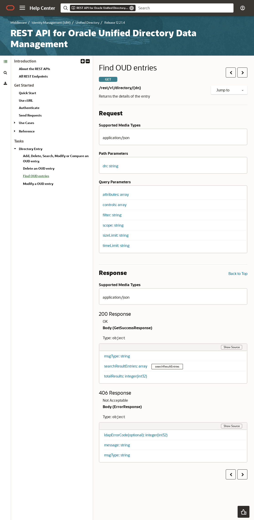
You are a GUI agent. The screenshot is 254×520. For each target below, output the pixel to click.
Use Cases (26, 123)
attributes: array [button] (116, 194)
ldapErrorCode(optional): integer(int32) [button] (135, 434)
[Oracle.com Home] (10, 8)
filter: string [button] (112, 214)
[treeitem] (56, 177)
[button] (22, 8)
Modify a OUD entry (38, 183)
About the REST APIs (34, 69)
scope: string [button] (113, 225)
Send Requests (30, 115)
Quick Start (27, 93)
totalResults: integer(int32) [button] (125, 376)
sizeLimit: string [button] (115, 235)
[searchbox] (184, 8)
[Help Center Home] (42, 8)
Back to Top (237, 273)
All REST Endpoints (33, 76)
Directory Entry (30, 149)
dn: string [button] (110, 165)
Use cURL (26, 100)
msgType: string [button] (117, 356)
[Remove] (131, 7)
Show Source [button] (232, 347)
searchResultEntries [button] (167, 366)
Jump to (230, 90)
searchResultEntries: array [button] (126, 366)
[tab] (5, 61)
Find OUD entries (36, 176)
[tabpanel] (52, 125)
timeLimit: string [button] (116, 245)
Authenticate (29, 108)
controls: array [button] (114, 204)
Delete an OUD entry (38, 168)
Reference (27, 131)
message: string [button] (117, 444)
